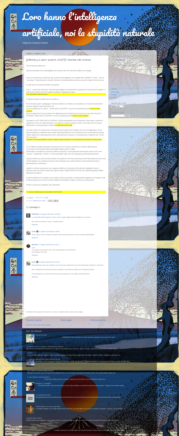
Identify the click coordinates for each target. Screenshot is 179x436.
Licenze (114, 97)
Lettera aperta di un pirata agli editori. (48, 406)
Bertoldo (35, 244)
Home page (66, 320)
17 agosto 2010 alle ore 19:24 (49, 244)
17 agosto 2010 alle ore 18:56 (49, 231)
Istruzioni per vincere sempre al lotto (48, 359)
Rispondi (35, 225)
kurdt (34, 231)
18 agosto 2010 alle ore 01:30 (49, 262)
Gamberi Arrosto (41, 335)
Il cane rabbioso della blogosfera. (38, 377)
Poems (113, 95)
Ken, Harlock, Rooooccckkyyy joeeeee (40, 371)
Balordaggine (120, 60)
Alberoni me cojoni (39, 201)
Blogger (121, 430)
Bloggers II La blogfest (43, 383)
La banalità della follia (43, 395)
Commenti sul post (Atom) (42, 325)
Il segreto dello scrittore (34, 418)
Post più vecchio (98, 320)
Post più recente (34, 320)
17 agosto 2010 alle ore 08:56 (50, 214)
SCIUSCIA (35, 214)
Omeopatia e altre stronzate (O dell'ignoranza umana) (44, 346)
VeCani (29, 353)
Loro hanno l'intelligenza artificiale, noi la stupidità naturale (88, 24)
